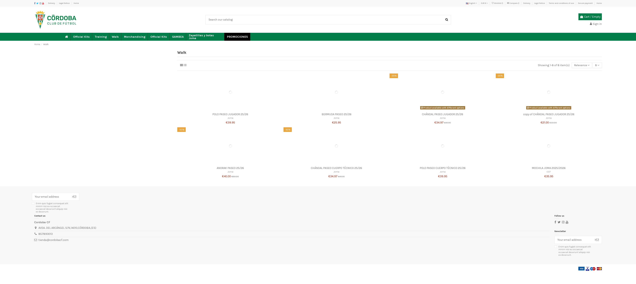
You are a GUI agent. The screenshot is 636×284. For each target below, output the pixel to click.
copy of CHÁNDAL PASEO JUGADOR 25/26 (548, 114)
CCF (549, 171)
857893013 (45, 234)
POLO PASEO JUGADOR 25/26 (230, 114)
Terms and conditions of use (561, 3)
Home (76, 3)
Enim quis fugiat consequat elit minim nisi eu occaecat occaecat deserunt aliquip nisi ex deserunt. (52, 207)
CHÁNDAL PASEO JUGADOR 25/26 (442, 114)
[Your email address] (50, 197)
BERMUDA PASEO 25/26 (336, 114)
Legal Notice (64, 3)
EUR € (484, 3)
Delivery (51, 3)
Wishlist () (498, 3)
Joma (230, 118)
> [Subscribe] (74, 196)
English (471, 3)
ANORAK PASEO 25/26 (230, 168)
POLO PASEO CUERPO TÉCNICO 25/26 (443, 168)
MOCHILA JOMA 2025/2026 (549, 168)
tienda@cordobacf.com (53, 240)
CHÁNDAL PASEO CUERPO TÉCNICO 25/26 (336, 168)
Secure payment (585, 3)
